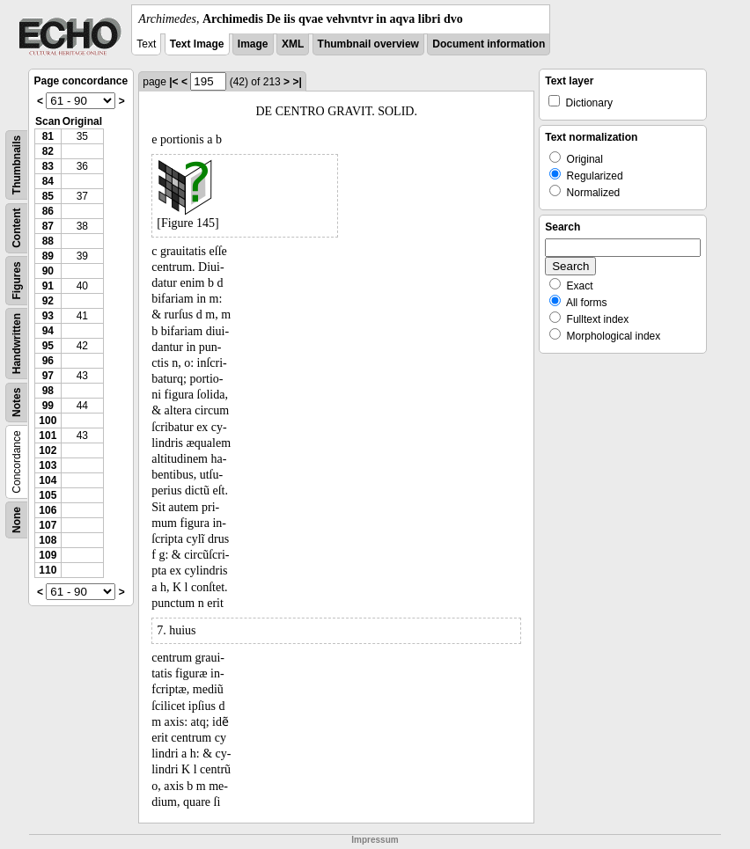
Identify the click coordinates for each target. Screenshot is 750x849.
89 (48, 256)
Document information (488, 44)
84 (48, 181)
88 (48, 241)
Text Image (197, 44)
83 (48, 166)
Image (253, 44)
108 (47, 540)
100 (47, 420)
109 (47, 555)
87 (48, 226)
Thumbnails (17, 164)
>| (296, 82)
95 (48, 346)
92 (48, 301)
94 (48, 331)
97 (48, 376)
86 (48, 211)
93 (48, 316)
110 (47, 570)
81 (48, 136)
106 (47, 510)
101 (47, 435)
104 (47, 480)
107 (47, 525)
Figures (17, 280)
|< (173, 82)
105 (47, 495)
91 (48, 286)
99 (48, 405)
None (17, 520)
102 (47, 450)
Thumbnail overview (368, 44)
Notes (17, 402)
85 (48, 196)
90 (48, 271)
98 (48, 390)
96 (48, 361)
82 (48, 151)
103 (47, 465)
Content (17, 228)
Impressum (374, 840)
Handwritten (17, 343)
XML (293, 44)
